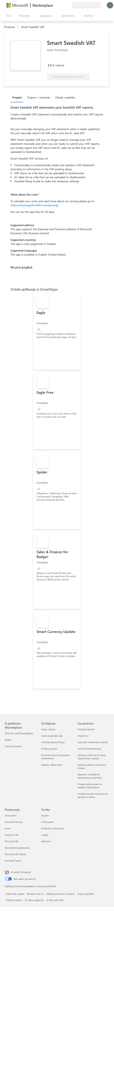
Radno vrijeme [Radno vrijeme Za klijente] (48, 729)
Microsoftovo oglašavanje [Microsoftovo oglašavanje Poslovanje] (17, 847)
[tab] (17, 97)
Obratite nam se (35, 893)
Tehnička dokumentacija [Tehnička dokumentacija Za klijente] (53, 742)
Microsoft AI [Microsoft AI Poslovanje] (11, 815)
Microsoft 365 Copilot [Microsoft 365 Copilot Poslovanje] (15, 854)
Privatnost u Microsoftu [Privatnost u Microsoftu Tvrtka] (52, 828)
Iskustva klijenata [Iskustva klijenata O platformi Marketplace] (13, 746)
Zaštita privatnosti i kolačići (60, 893)
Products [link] (9, 27)
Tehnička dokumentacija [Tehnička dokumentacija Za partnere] (89, 748)
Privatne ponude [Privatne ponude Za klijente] (49, 748)
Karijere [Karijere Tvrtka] (45, 815)
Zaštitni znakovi (14, 900)
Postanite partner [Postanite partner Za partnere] (86, 729)
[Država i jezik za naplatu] (86, 5)
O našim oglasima (34, 900)
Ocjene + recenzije (38, 97)
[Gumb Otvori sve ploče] (7, 15)
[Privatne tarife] (69, 5)
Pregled (17, 97)
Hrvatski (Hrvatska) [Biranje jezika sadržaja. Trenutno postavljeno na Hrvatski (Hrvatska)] (21, 872)
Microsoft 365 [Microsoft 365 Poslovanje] (11, 841)
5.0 (50, 65)
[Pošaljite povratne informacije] (54, 5)
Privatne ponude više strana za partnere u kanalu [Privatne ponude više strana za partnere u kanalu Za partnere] (93, 795)
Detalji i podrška (65, 97)
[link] (57, 331)
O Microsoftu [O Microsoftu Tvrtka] (47, 821)
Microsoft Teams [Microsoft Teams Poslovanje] (13, 860)
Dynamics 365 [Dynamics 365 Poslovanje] (11, 834)
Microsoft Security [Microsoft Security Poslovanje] (13, 821)
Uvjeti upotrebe (85, 893)
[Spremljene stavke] (64, 5)
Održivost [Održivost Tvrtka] (45, 841)
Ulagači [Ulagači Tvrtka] (45, 834)
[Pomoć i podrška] (59, 5)
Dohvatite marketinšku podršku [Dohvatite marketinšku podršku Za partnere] (93, 742)
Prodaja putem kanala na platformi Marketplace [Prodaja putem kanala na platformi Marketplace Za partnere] (90, 786)
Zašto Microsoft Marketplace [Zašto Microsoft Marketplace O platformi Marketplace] (19, 733)
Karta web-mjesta (15, 893)
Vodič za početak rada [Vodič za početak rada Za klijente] (52, 735)
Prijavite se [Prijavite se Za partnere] (83, 735)
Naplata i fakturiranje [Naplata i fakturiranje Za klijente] (51, 764)
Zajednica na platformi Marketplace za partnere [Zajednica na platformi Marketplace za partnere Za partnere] (90, 776)
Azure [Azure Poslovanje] (7, 828)
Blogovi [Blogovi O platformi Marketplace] (8, 739)
